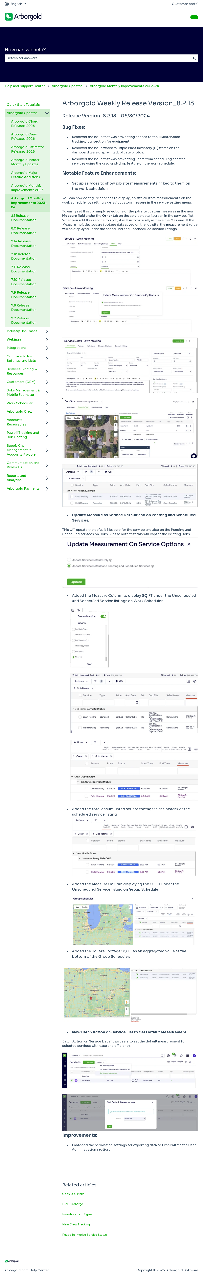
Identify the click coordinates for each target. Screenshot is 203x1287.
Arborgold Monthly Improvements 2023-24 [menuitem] (29, 202)
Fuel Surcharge (72, 1204)
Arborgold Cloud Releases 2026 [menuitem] (24, 123)
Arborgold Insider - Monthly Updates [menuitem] (26, 162)
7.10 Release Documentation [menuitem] (23, 282)
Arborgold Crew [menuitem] (19, 411)
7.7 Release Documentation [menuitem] (23, 320)
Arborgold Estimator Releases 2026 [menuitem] (27, 149)
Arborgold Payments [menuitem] (23, 488)
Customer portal (185, 4)
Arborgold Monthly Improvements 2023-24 (124, 86)
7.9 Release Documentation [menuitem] (23, 294)
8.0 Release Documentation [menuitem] (23, 230)
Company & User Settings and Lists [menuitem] (21, 358)
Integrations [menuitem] (17, 348)
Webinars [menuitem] (14, 339)
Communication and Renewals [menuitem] (23, 465)
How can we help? (25, 50)
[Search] (194, 58)
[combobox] (98, 58)
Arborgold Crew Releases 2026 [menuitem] (24, 136)
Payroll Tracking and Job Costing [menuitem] (23, 435)
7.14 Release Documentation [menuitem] (23, 243)
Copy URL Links (73, 1194)
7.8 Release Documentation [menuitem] (23, 307)
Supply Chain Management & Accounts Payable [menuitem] (21, 450)
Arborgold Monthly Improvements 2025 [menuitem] (27, 188)
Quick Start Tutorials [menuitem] (23, 105)
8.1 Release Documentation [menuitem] (23, 218)
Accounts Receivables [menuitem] (16, 422)
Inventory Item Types (77, 1214)
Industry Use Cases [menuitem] (22, 331)
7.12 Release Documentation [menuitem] (23, 256)
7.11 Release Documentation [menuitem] (23, 269)
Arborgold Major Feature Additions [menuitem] (25, 175)
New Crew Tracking (76, 1224)
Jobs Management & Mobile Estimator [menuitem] (23, 392)
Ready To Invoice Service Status (84, 1235)
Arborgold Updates (67, 86)
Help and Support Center (25, 86)
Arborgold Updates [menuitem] (22, 113)
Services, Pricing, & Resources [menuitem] (22, 371)
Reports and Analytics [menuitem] (16, 478)
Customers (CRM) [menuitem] (21, 382)
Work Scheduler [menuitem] (20, 403)
